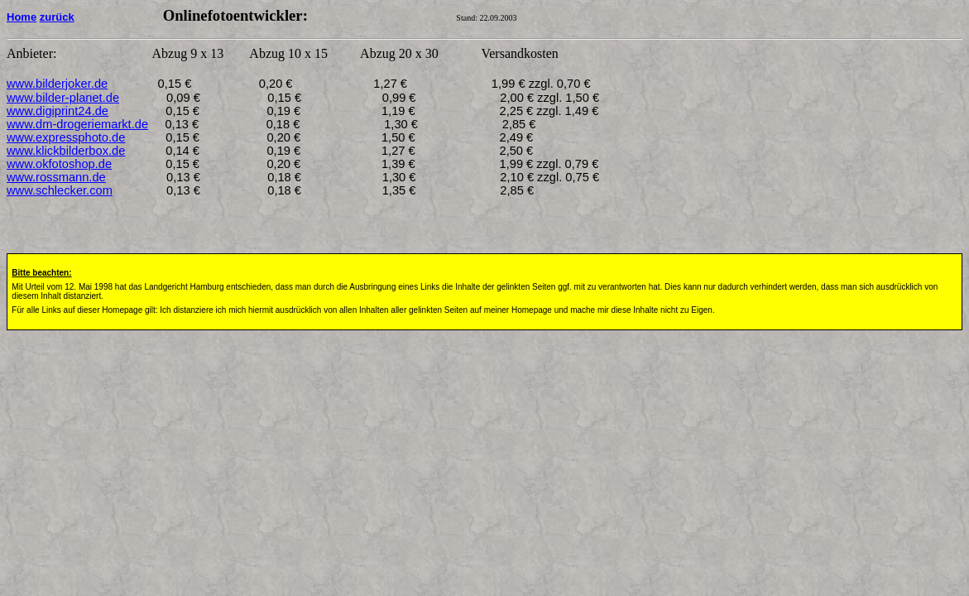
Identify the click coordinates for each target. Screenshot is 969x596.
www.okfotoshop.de (59, 164)
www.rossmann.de (56, 177)
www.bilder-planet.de (63, 97)
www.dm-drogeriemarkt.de (77, 124)
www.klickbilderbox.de (66, 150)
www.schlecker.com (60, 190)
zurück (57, 17)
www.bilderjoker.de (57, 83)
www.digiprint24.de (57, 111)
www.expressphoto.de (66, 137)
